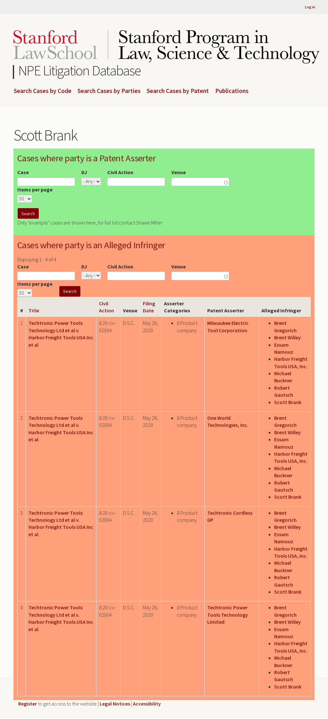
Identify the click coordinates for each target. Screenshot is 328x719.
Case (23, 172)
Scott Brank (287, 402)
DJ (84, 172)
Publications (232, 91)
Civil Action (120, 172)
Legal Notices (115, 703)
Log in (310, 6)
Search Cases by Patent (178, 91)
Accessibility (147, 703)
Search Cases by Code (42, 91)
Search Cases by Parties (109, 91)
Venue (178, 172)
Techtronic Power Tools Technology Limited (227, 614)
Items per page (35, 189)
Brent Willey (287, 337)
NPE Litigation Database (79, 70)
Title (34, 310)
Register (27, 703)
